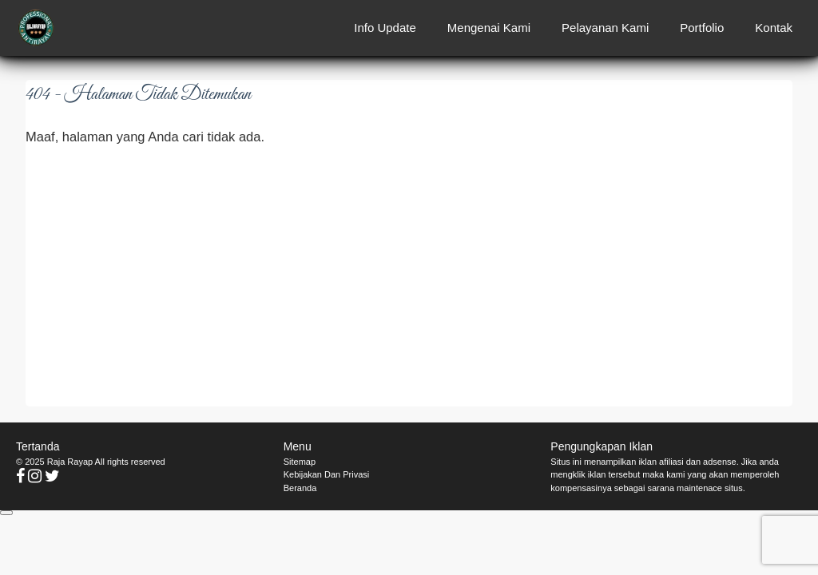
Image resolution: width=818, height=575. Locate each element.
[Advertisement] (409, 275)
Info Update (385, 27)
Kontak (773, 27)
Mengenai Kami (488, 27)
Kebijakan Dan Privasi (327, 474)
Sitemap (300, 461)
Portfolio (702, 27)
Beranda (300, 488)
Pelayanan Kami (605, 27)
